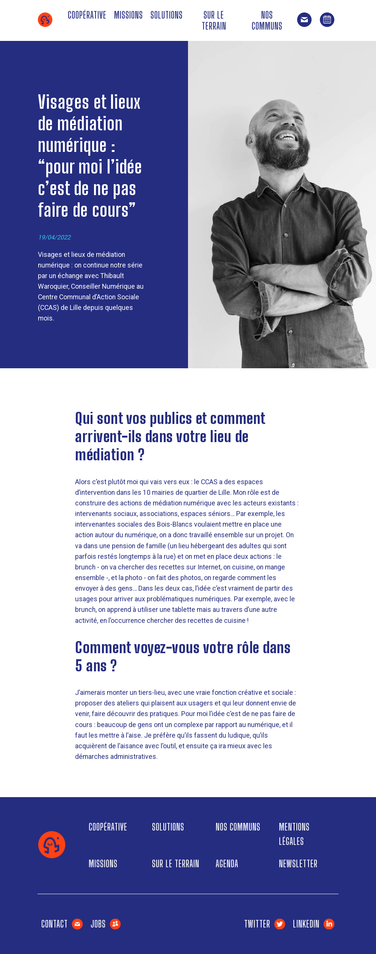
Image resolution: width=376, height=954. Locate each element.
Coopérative (87, 14)
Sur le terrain (214, 20)
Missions (128, 14)
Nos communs (267, 20)
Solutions (166, 14)
